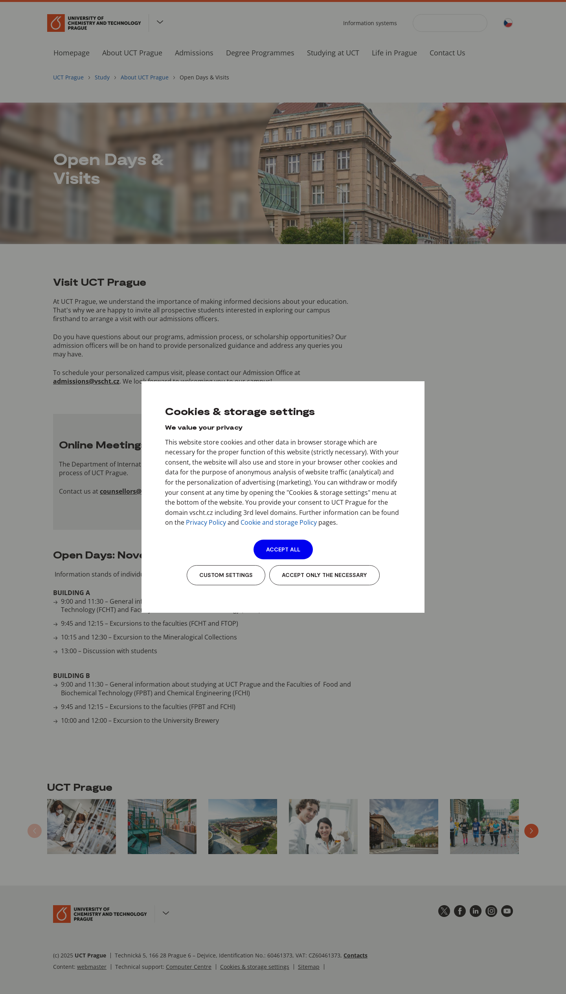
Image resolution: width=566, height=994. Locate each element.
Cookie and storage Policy (279, 522)
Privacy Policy (206, 522)
